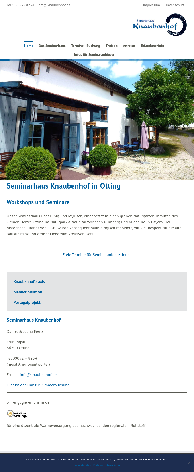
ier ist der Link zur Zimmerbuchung (39, 384)
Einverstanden (82, 465)
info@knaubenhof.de (54, 5)
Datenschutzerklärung (107, 465)
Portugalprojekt (27, 302)
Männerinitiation (28, 292)
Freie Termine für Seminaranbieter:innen (97, 254)
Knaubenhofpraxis (29, 281)
